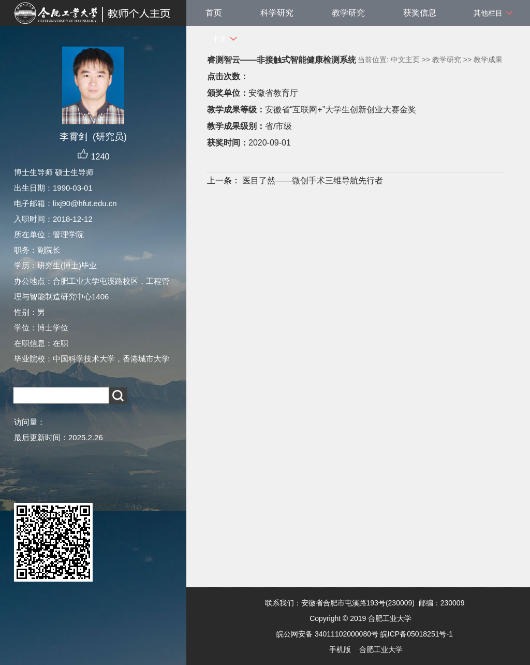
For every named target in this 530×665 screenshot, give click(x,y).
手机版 (340, 649)
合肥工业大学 (381, 649)
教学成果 (488, 59)
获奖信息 (419, 12)
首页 (213, 12)
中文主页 (405, 59)
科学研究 (276, 12)
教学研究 (348, 12)
